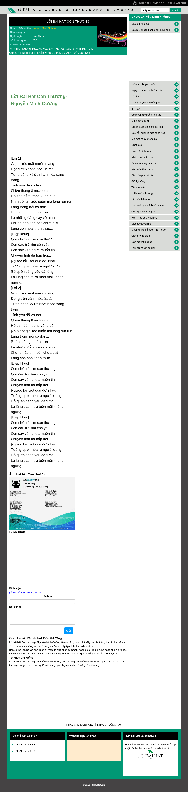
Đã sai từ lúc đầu (140, 23)
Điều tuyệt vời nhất (141, 223)
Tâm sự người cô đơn (143, 248)
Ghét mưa (137, 145)
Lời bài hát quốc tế (24, 754)
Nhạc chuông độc (151, 3)
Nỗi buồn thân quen (142, 169)
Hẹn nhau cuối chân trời (144, 217)
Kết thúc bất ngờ (140, 199)
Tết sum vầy (138, 187)
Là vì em (136, 96)
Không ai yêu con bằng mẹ (146, 102)
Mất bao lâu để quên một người (148, 229)
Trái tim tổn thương (142, 193)
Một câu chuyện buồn (143, 84)
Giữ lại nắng (138, 181)
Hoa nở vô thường (141, 151)
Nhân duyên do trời (142, 157)
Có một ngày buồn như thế (146, 114)
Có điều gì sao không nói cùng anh (150, 30)
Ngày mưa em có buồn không (147, 90)
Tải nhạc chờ (177, 3)
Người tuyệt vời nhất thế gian (147, 126)
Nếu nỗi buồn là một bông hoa (148, 132)
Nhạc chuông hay (109, 727)
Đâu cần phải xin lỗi (142, 175)
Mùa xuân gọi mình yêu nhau (147, 205)
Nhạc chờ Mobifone (80, 727)
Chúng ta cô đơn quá (143, 211)
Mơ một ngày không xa (144, 139)
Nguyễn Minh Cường (44, 28)
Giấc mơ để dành (140, 235)
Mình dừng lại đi (140, 120)
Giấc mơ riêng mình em (144, 163)
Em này (135, 108)
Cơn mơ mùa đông (141, 241)
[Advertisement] (42, 560)
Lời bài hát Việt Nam (25, 747)
